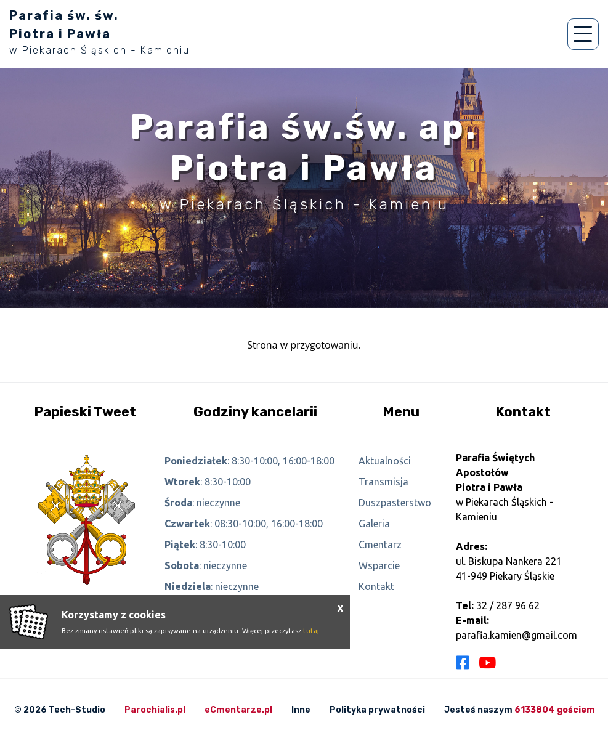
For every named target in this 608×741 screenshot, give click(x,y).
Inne (300, 710)
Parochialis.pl (154, 710)
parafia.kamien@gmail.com (516, 635)
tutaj (311, 630)
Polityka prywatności (377, 710)
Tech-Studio (77, 710)
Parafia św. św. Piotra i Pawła (99, 32)
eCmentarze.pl (238, 710)
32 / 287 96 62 (508, 605)
